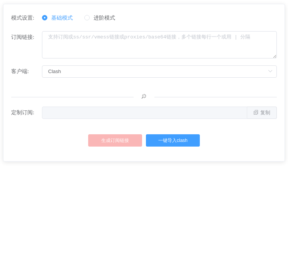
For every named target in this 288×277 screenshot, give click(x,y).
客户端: (20, 71)
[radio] (57, 18)
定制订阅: (22, 112)
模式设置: (22, 18)
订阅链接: (22, 37)
